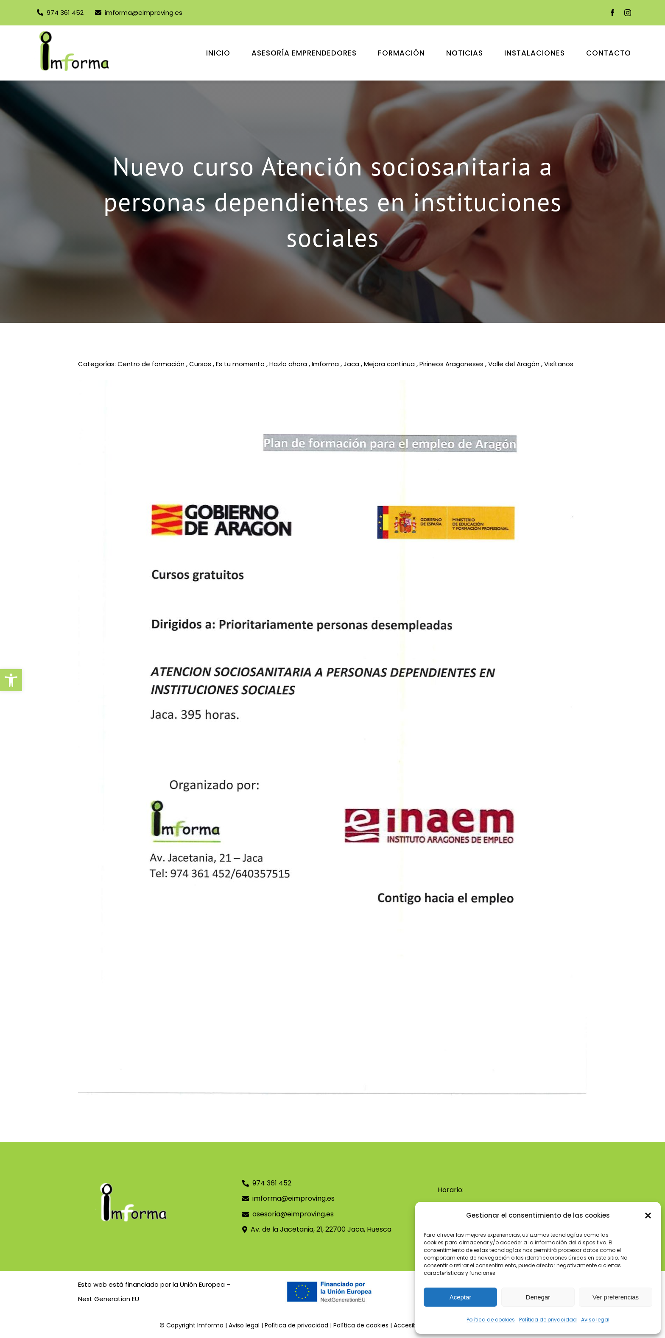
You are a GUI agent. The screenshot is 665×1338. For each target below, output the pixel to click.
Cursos (200, 363)
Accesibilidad (413, 1325)
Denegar (538, 1297)
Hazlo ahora (288, 363)
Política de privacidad (548, 1319)
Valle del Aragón (513, 363)
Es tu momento (240, 363)
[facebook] (612, 12)
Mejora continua (389, 363)
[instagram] (627, 12)
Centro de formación (150, 363)
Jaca (351, 363)
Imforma (325, 363)
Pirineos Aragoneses (451, 363)
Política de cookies (491, 1319)
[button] (11, 680)
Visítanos (558, 363)
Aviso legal (595, 1319)
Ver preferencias (615, 1297)
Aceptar (461, 1297)
